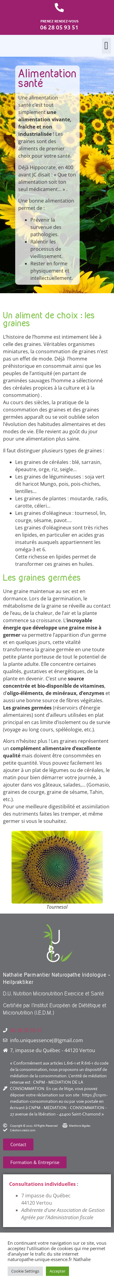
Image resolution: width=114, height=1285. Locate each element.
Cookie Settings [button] (25, 1271)
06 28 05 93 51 (26, 1030)
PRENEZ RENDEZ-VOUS (59, 20)
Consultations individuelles (42, 1184)
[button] (106, 46)
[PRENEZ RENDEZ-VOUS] (59, 7)
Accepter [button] (57, 1271)
